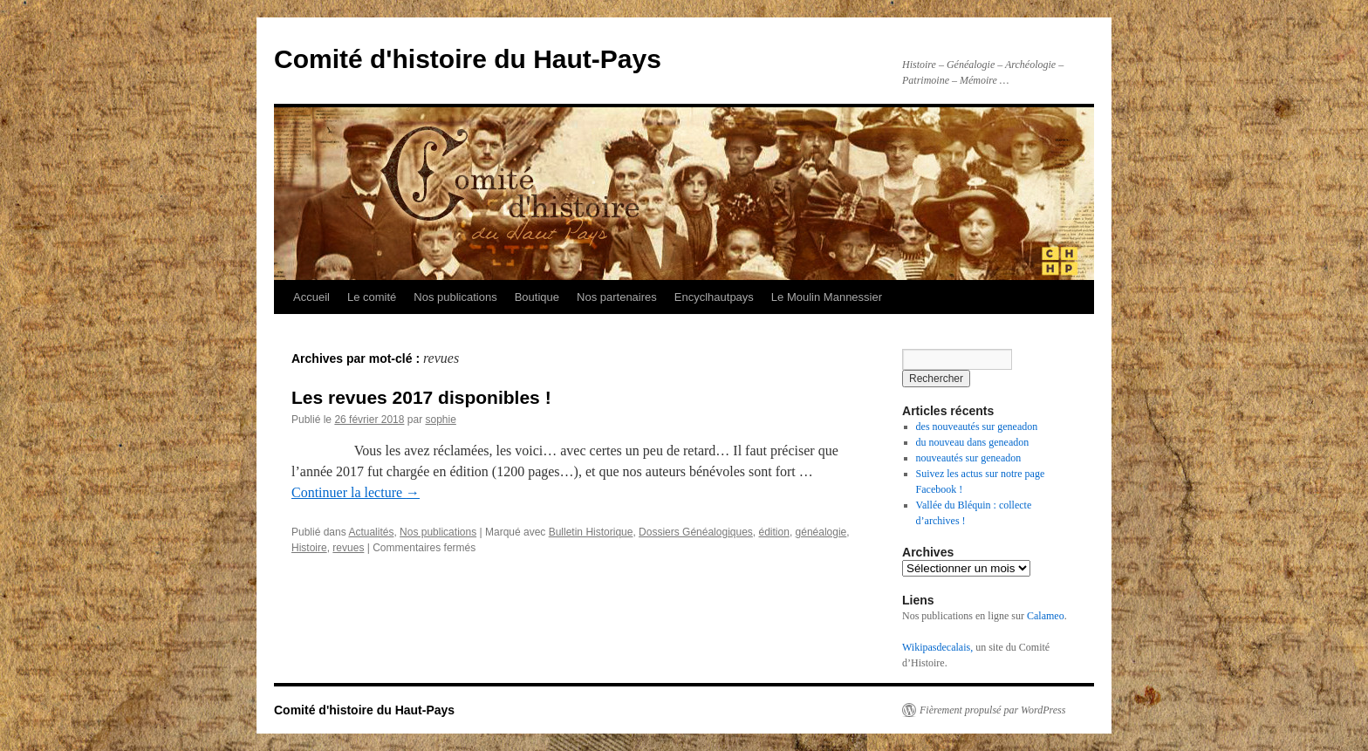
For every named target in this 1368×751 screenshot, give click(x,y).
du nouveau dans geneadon (972, 442)
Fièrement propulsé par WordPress (992, 710)
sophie (440, 419)
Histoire (309, 548)
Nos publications (455, 297)
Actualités (370, 532)
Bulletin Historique (591, 532)
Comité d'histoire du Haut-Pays (467, 58)
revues (348, 548)
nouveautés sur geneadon (969, 458)
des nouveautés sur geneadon (977, 426)
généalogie (821, 532)
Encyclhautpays (714, 297)
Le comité (371, 297)
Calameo (1045, 616)
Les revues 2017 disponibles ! (421, 397)
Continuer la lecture (355, 492)
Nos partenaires (617, 297)
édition (774, 532)
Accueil (311, 297)
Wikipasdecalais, (937, 647)
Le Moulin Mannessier (826, 297)
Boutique (537, 297)
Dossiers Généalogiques (696, 532)
